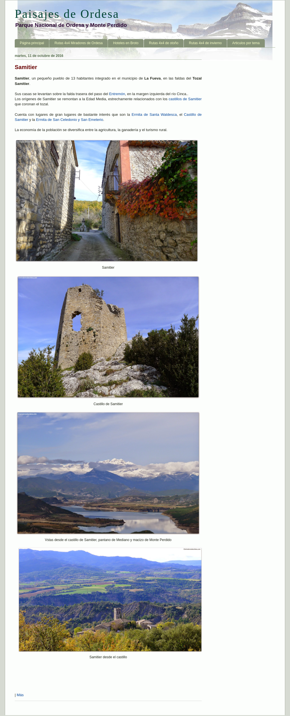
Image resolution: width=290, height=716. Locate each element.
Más (20, 695)
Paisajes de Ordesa (67, 13)
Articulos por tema (246, 43)
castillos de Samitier (185, 99)
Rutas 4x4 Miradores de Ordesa (78, 43)
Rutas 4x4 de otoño (163, 43)
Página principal (32, 43)
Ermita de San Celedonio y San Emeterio (69, 119)
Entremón (117, 94)
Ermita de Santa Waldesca (154, 114)
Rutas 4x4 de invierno (205, 43)
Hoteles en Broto (125, 43)
